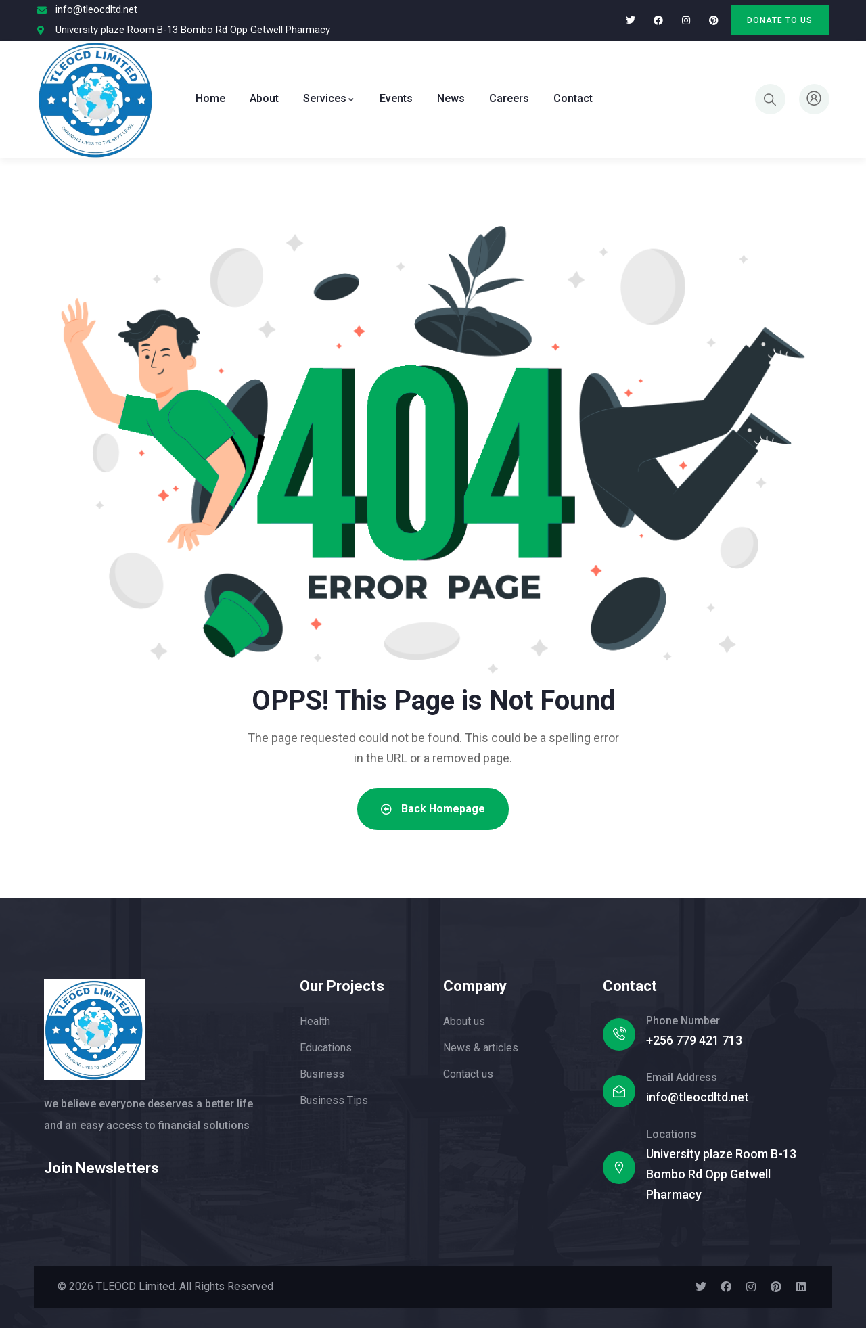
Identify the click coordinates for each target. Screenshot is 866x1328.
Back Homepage (433, 808)
